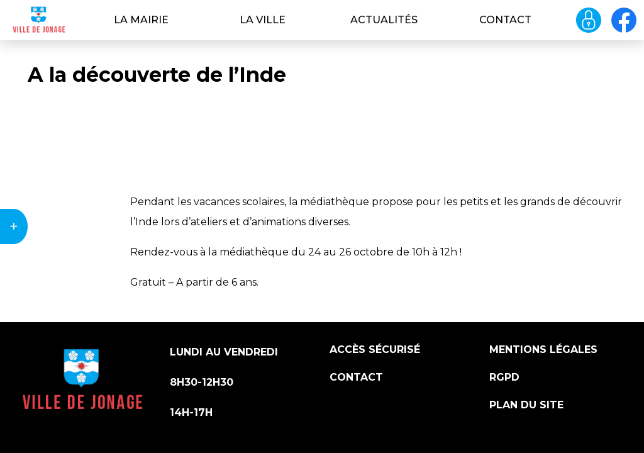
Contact (505, 20)
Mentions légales (543, 349)
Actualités (384, 20)
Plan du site (526, 405)
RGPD (504, 377)
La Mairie (141, 20)
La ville (263, 20)
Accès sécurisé (375, 349)
